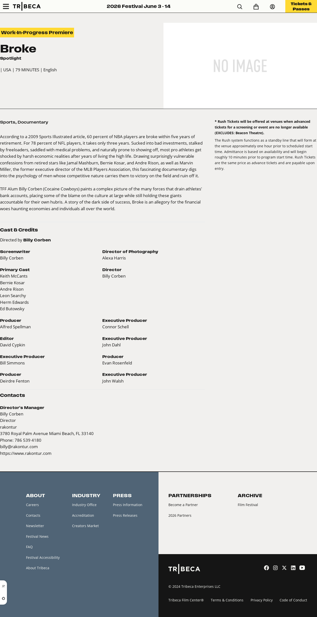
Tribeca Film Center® (186, 600)
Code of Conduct (293, 600)
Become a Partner (183, 504)
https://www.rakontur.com (26, 453)
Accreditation (83, 515)
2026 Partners (179, 515)
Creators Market (85, 525)
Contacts (33, 515)
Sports (7, 122)
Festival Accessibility (43, 557)
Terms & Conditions (227, 600)
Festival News (37, 536)
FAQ (29, 546)
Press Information (127, 504)
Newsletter (35, 525)
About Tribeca (37, 568)
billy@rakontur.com (19, 446)
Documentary (33, 122)
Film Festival (248, 504)
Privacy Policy (262, 600)
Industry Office (84, 504)
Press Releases (125, 515)
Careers (32, 504)
